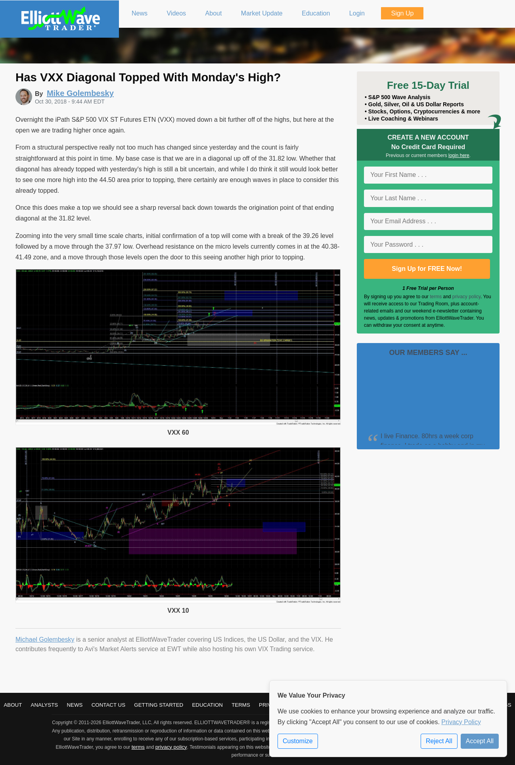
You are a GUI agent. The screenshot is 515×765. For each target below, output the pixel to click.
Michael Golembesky (45, 639)
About (13, 705)
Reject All (439, 741)
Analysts (44, 705)
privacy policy (466, 296)
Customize (298, 741)
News (74, 705)
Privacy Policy (461, 722)
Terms (241, 705)
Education (207, 705)
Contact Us (108, 705)
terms (436, 296)
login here (458, 155)
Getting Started (158, 705)
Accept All (480, 741)
